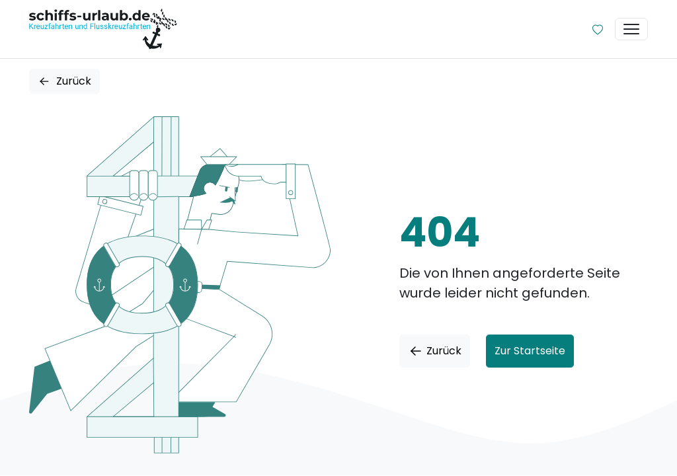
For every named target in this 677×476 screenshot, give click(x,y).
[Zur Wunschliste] (597, 29)
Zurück (64, 81)
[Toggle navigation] (631, 29)
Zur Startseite (530, 350)
